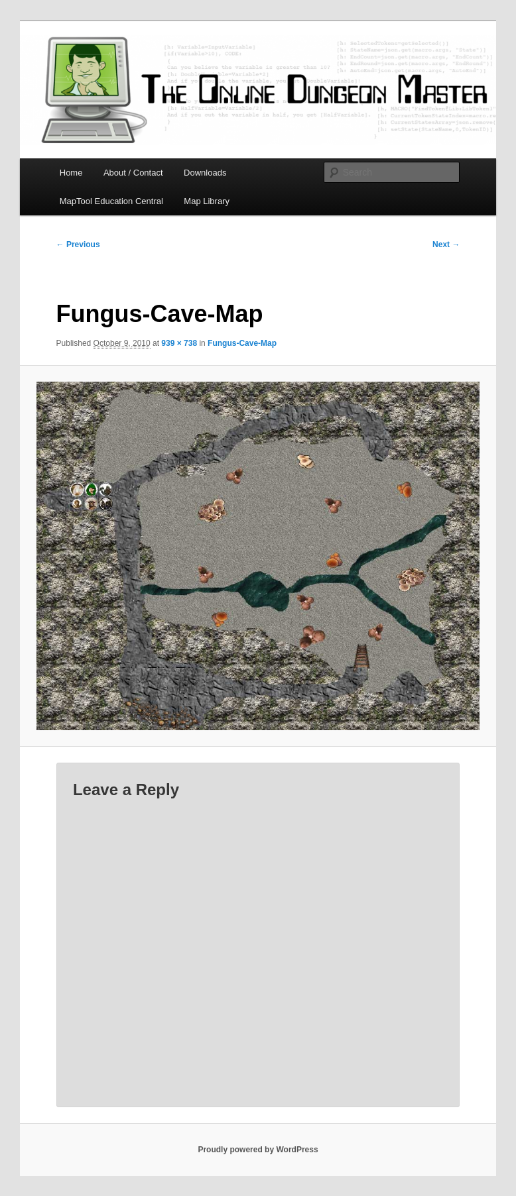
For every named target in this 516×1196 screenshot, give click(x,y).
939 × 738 (179, 343)
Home (71, 173)
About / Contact (133, 173)
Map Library (206, 201)
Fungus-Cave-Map (242, 343)
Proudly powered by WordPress (258, 1149)
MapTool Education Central (111, 201)
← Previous (78, 244)
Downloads (205, 173)
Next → (446, 244)
